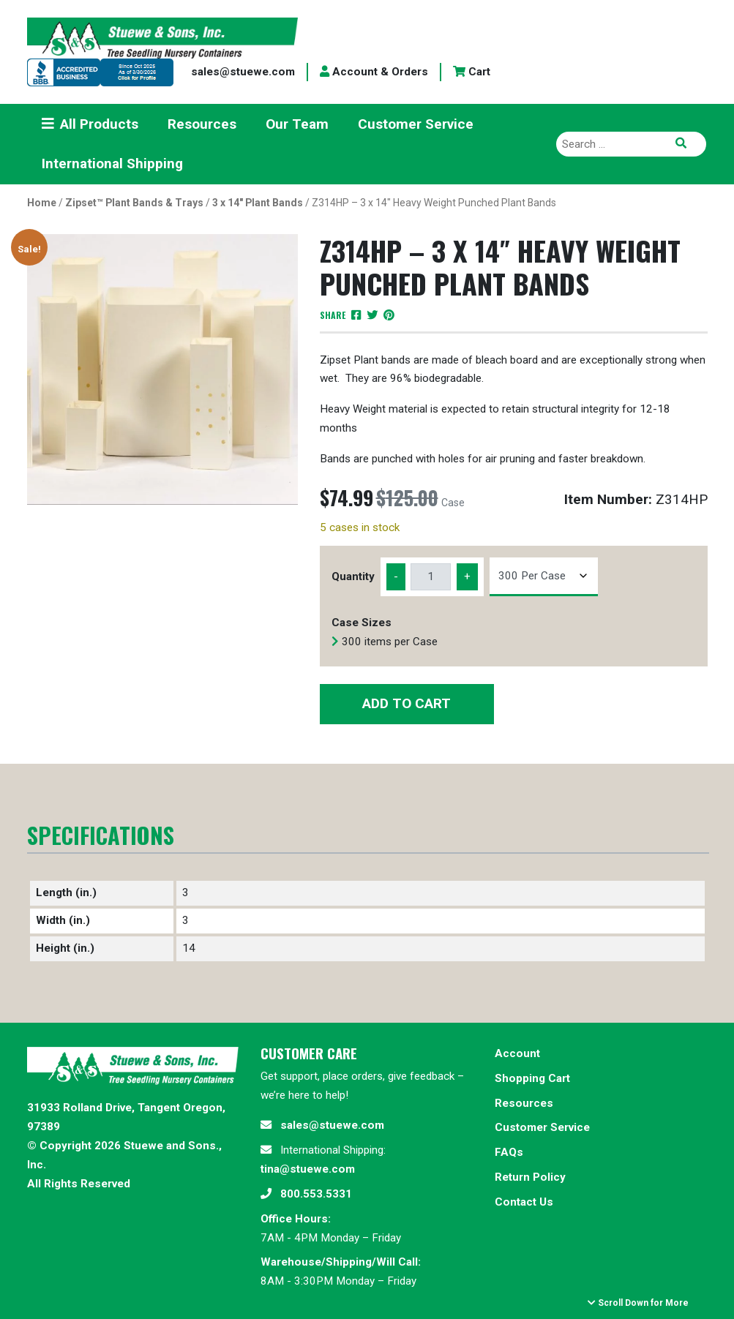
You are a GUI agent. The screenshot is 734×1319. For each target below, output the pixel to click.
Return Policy (530, 1177)
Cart (471, 71)
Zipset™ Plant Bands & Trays (134, 202)
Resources (524, 1103)
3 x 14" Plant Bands (257, 202)
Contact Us (524, 1202)
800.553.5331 (316, 1193)
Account (517, 1053)
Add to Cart (406, 703)
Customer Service (542, 1127)
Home (41, 202)
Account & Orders (374, 71)
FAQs (509, 1152)
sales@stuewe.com (243, 71)
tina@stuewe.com (308, 1169)
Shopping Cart (532, 1078)
